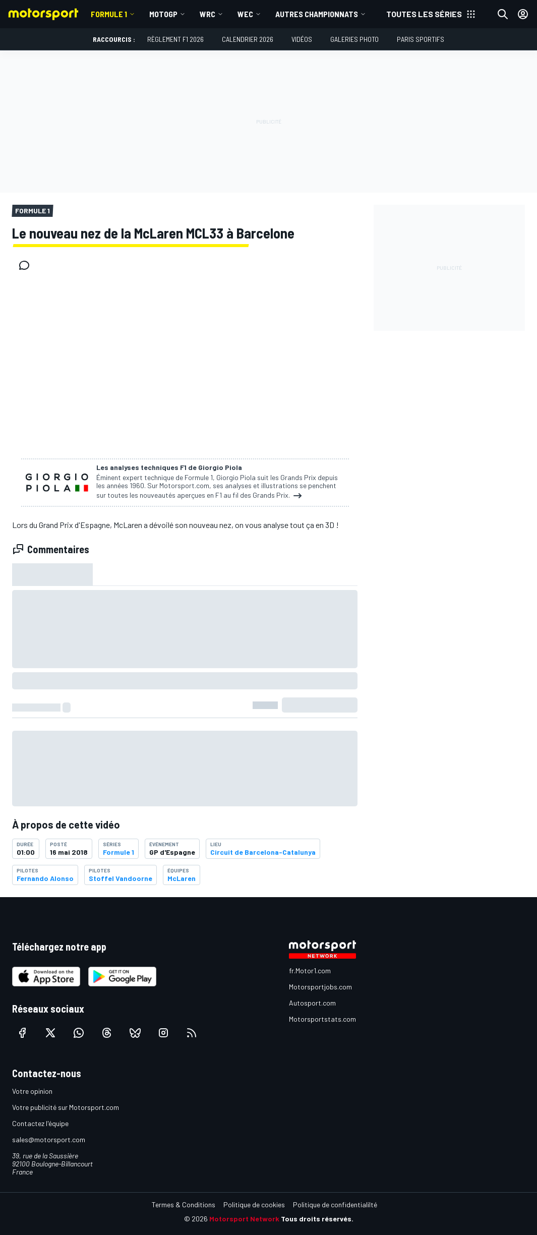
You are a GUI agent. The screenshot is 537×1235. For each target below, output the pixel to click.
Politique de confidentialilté (335, 1204)
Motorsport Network (244, 1218)
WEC (245, 14)
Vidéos (301, 39)
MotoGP (163, 14)
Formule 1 (109, 14)
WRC (207, 14)
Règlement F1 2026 (175, 39)
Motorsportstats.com (322, 1019)
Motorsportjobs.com (320, 986)
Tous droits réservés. (317, 1218)
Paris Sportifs (420, 39)
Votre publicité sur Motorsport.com (65, 1107)
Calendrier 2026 (247, 39)
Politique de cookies (254, 1204)
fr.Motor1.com (310, 970)
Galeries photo (354, 39)
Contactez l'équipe (40, 1123)
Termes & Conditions (183, 1204)
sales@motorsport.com (48, 1139)
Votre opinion (32, 1091)
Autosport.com (312, 1002)
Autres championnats (316, 14)
